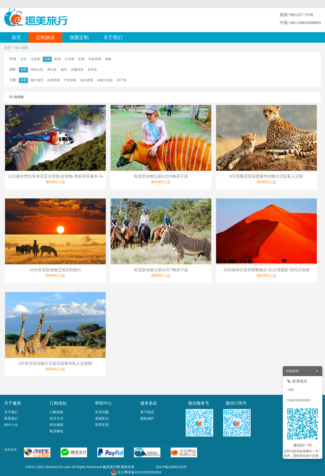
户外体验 (70, 80)
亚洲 (81, 59)
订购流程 (56, 412)
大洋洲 (69, 59)
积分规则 (56, 425)
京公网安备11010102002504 (139, 472)
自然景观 (53, 80)
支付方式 (56, 418)
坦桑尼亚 (77, 69)
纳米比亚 (37, 69)
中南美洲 (94, 59)
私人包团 (21, 48)
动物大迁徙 (105, 80)
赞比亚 (52, 69)
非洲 (47, 59)
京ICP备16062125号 (171, 467)
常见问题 (102, 412)
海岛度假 (86, 80)
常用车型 (102, 425)
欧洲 (57, 59)
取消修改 (56, 431)
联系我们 (11, 418)
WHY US (11, 425)
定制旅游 (45, 37)
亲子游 (121, 80)
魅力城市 (37, 80)
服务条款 (148, 403)
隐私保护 (147, 418)
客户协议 (147, 412)
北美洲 (35, 59)
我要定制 (79, 37)
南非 (64, 69)
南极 (108, 59)
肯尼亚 (92, 69)
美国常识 (102, 418)
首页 (16, 37)
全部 (23, 59)
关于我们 (112, 37)
